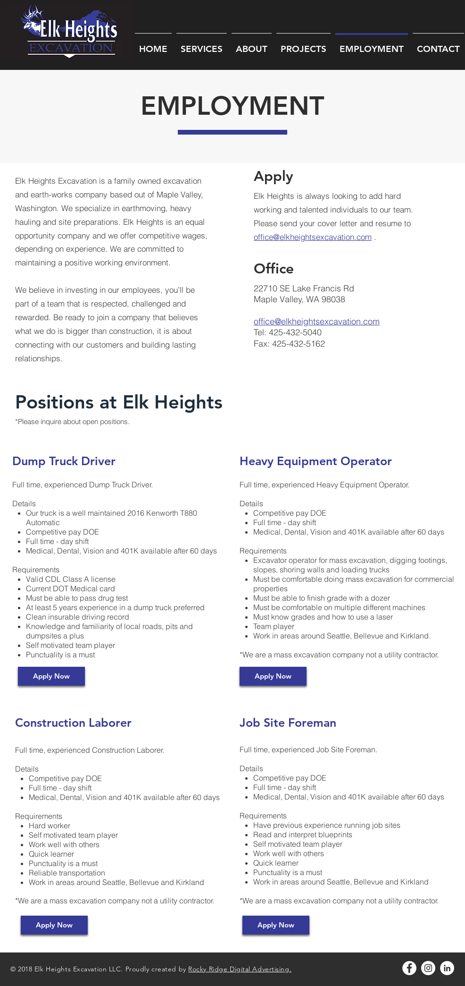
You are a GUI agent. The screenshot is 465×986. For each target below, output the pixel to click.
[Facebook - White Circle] (409, 968)
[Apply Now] (51, 676)
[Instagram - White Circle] (428, 968)
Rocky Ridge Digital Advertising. (239, 969)
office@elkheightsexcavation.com (313, 237)
